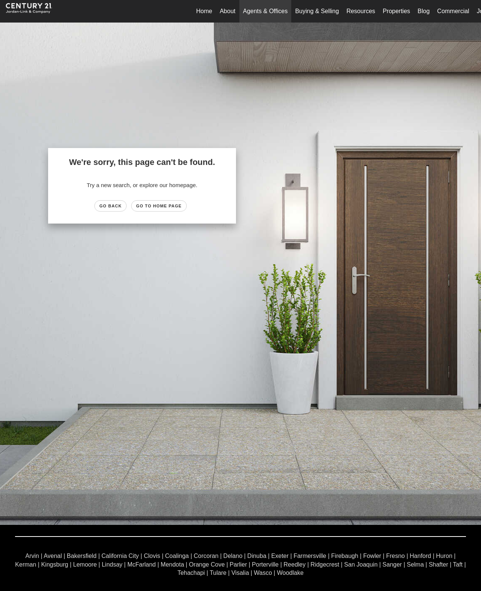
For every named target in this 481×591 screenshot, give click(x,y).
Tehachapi (191, 573)
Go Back (110, 206)
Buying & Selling (317, 11)
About (228, 11)
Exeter (280, 556)
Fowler (372, 556)
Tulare (218, 573)
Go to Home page (159, 206)
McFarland (141, 564)
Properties (396, 11)
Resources (360, 11)
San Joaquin (361, 564)
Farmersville (309, 556)
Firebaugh (344, 556)
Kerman (25, 564)
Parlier (238, 564)
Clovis (152, 556)
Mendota (172, 564)
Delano (232, 556)
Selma (415, 564)
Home (204, 11)
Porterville (265, 564)
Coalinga (177, 556)
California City (120, 556)
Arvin (32, 556)
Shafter (438, 564)
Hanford (420, 556)
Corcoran (206, 556)
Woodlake (290, 573)
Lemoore (85, 564)
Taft (458, 564)
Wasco (263, 573)
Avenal (53, 556)
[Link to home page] (33, 11)
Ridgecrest (324, 564)
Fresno (395, 556)
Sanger (392, 564)
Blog (423, 11)
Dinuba (256, 556)
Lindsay (112, 564)
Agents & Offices (265, 11)
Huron (444, 556)
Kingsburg (54, 564)
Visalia (240, 573)
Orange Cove (207, 564)
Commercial (453, 11)
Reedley (295, 564)
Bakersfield (82, 556)
